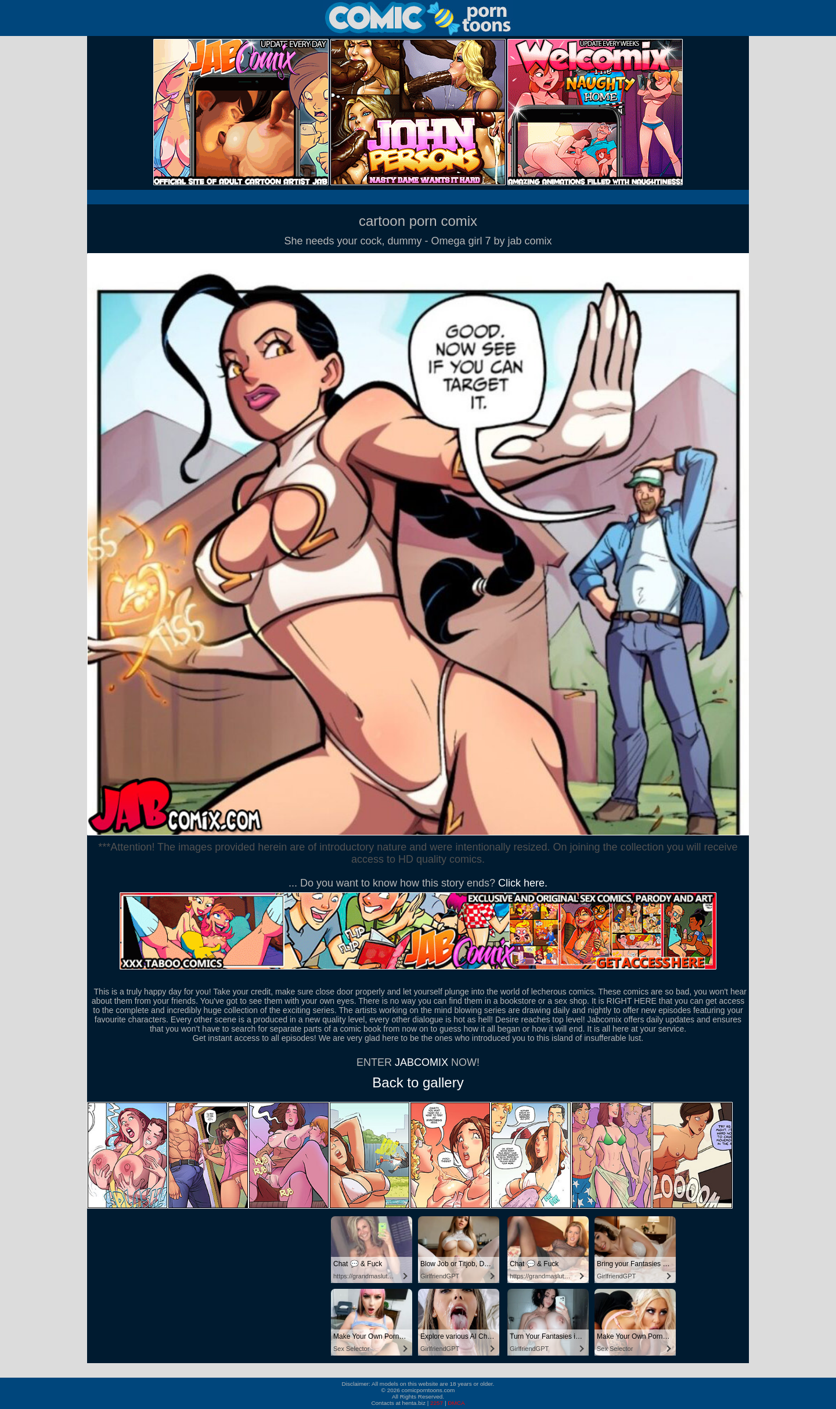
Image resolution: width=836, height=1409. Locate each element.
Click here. (522, 883)
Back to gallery (417, 1082)
